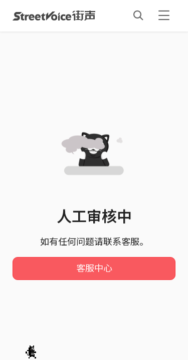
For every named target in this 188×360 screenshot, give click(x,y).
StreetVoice (54, 15)
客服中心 (94, 269)
